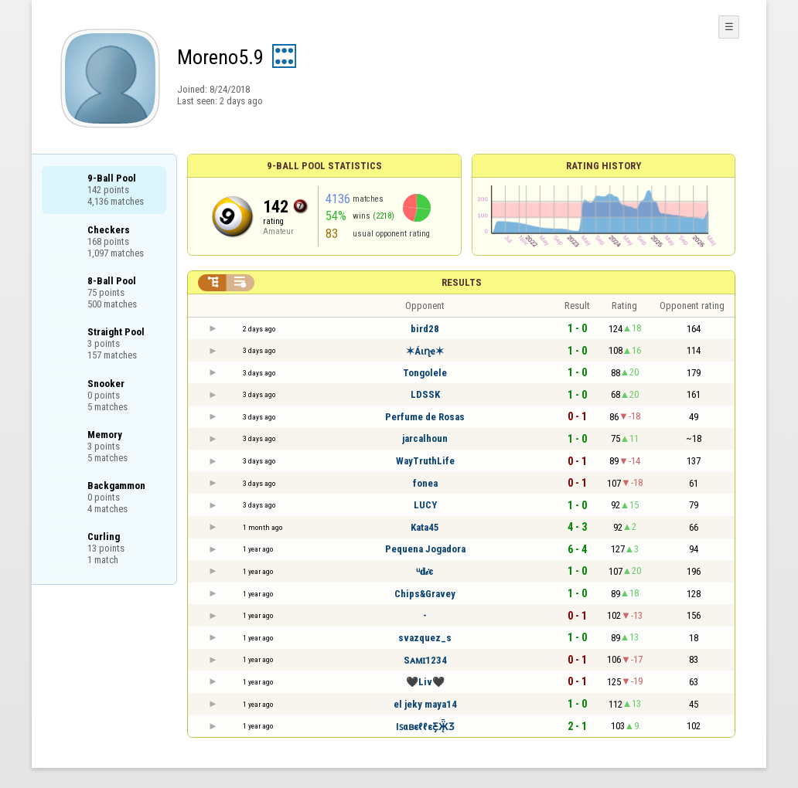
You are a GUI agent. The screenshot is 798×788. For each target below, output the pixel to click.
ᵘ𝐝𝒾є (425, 571)
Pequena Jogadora (425, 549)
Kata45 (425, 527)
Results (462, 282)
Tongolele (425, 373)
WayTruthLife (425, 461)
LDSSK (425, 394)
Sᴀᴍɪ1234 (425, 660)
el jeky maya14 (425, 704)
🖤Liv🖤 (425, 682)
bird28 (425, 329)
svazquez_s (425, 638)
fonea (425, 483)
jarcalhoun (425, 438)
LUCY (425, 505)
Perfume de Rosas (425, 417)
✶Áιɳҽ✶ (425, 351)
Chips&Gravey (424, 593)
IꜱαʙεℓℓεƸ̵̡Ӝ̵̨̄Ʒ (425, 726)
